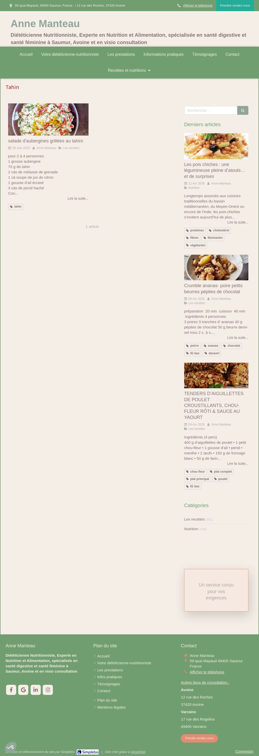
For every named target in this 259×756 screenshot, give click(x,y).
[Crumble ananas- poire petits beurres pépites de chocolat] (216, 268)
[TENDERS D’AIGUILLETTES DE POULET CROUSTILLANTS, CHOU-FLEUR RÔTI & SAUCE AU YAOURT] (216, 376)
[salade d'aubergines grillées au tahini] (48, 119)
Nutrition (191, 529)
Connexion (244, 751)
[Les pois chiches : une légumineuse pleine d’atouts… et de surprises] (216, 146)
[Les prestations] (110, 670)
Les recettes (194, 519)
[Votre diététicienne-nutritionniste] (124, 663)
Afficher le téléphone (197, 5)
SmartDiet (138, 752)
